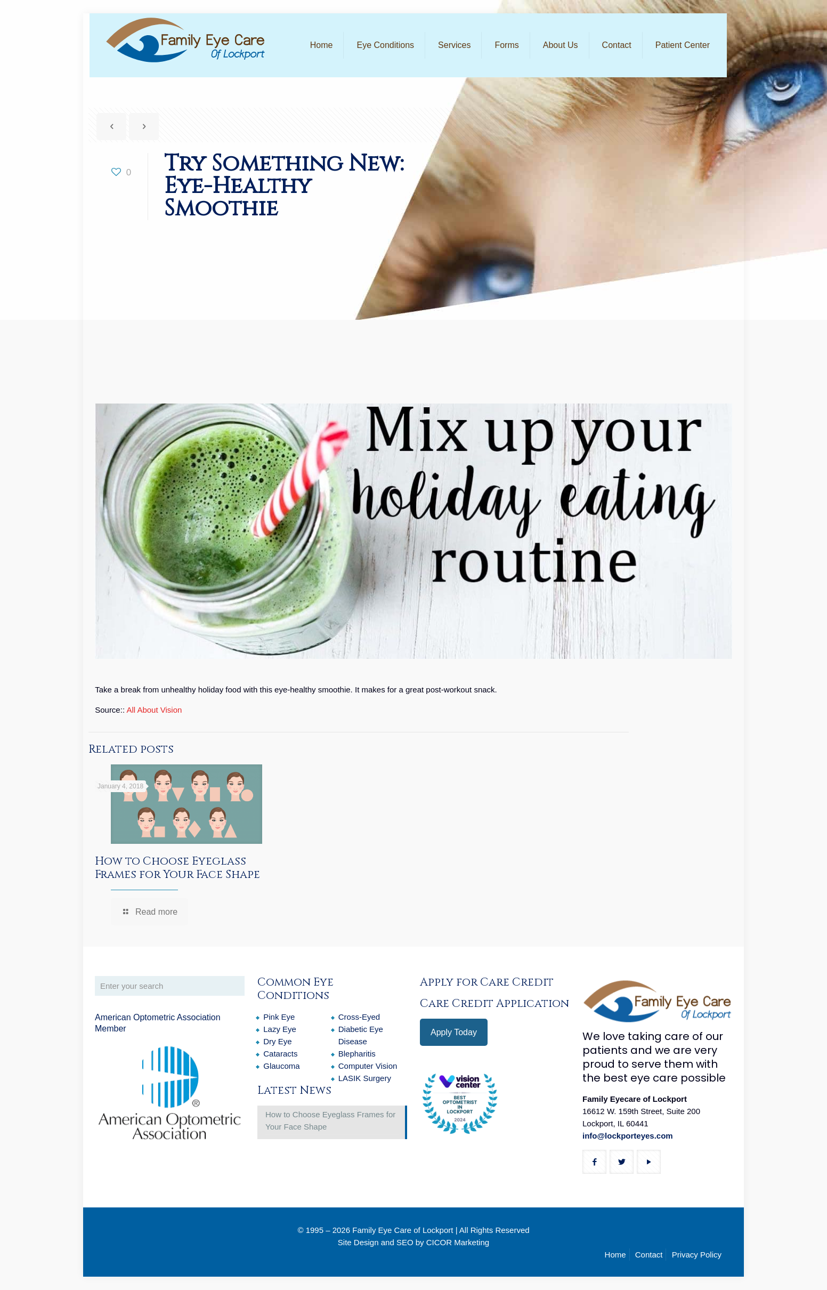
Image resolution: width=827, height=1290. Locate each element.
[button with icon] (594, 1162)
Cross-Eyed (359, 1016)
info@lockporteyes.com (627, 1135)
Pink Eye (279, 1016)
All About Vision (154, 709)
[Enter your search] (170, 986)
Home (615, 1254)
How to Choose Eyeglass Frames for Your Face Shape (177, 868)
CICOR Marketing (457, 1242)
